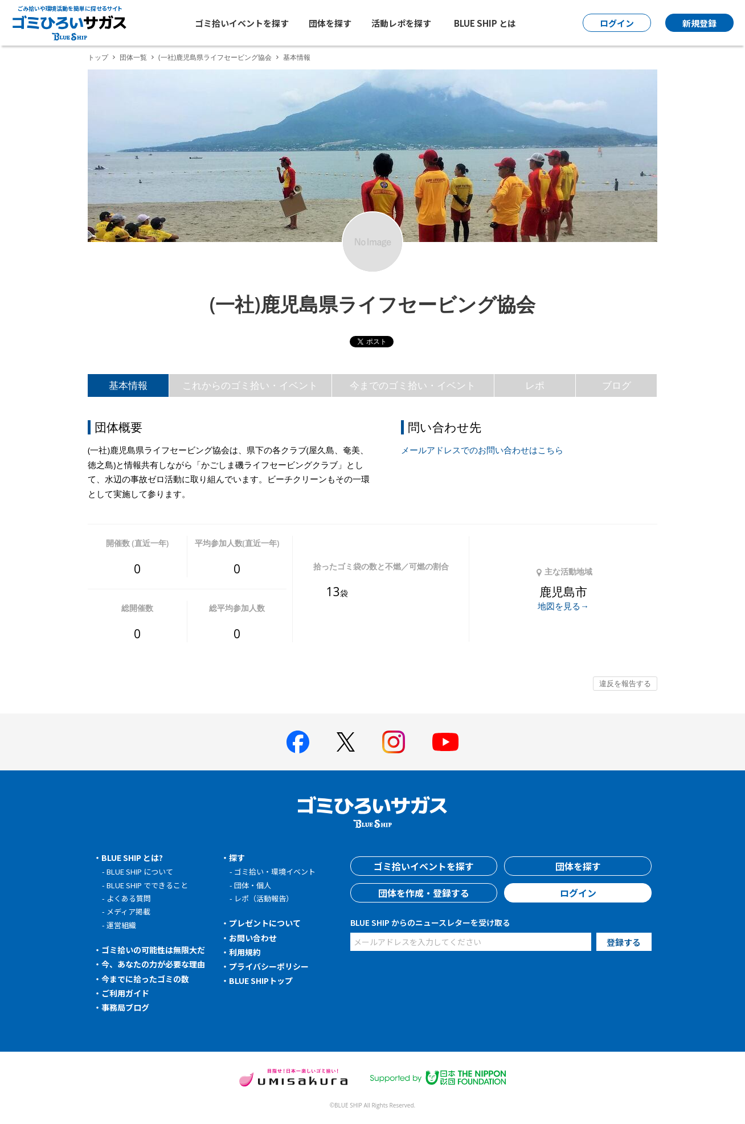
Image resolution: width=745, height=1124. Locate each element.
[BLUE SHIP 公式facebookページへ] (297, 742)
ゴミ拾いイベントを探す (242, 23)
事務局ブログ (125, 1007)
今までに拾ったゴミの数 (145, 978)
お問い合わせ (253, 937)
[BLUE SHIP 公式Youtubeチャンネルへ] (445, 742)
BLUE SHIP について (140, 871)
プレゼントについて (265, 923)
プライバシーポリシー (269, 966)
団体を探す (330, 23)
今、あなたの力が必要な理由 (153, 964)
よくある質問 (129, 898)
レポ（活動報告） (263, 898)
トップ (98, 57)
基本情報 (128, 385)
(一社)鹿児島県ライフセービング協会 (215, 57)
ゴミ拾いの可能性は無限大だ (153, 949)
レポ (535, 385)
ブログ (616, 385)
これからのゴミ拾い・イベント (250, 385)
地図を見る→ (563, 606)
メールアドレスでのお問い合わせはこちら (482, 450)
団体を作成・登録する (423, 893)
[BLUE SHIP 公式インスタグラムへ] (393, 742)
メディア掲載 (128, 911)
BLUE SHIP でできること (147, 885)
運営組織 (121, 925)
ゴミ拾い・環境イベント (275, 871)
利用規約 (245, 952)
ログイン (578, 893)
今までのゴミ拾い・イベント (413, 385)
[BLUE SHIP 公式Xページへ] (346, 741)
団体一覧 (133, 57)
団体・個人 (252, 885)
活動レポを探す (401, 23)
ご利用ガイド (125, 993)
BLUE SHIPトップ (261, 980)
